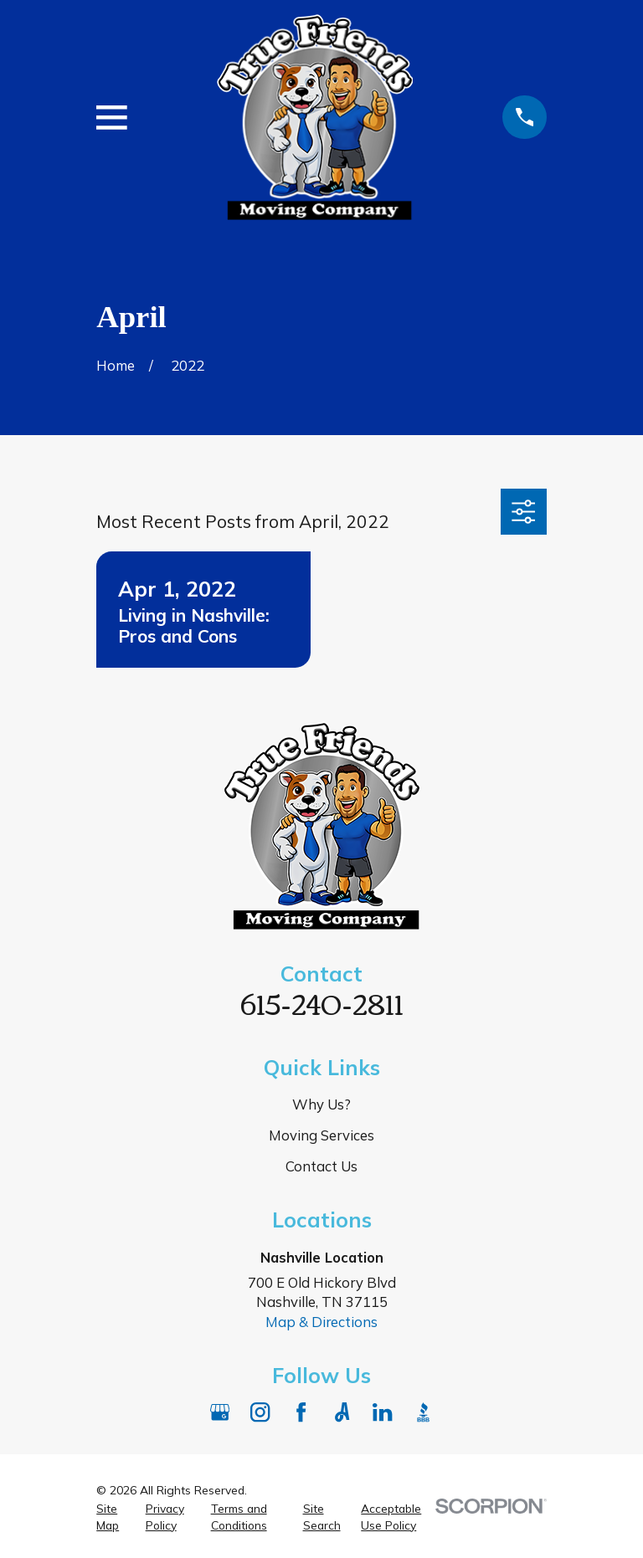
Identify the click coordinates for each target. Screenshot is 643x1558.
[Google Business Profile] (219, 1412)
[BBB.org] (423, 1412)
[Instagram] (260, 1412)
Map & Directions (321, 1321)
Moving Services (321, 1135)
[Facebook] (301, 1412)
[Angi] (342, 1412)
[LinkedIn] (382, 1412)
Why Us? (321, 1104)
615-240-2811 (322, 1002)
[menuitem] (111, 1516)
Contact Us (321, 1166)
